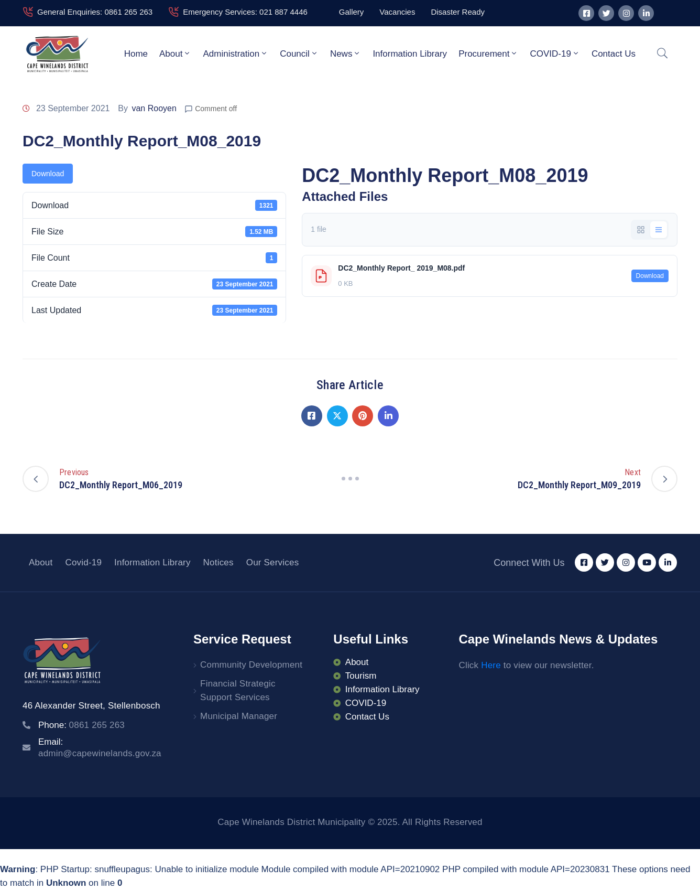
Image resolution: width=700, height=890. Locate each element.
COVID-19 (554, 53)
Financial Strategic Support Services (238, 690)
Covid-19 (83, 562)
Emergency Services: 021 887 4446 (245, 11)
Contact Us (614, 54)
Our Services (272, 562)
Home (136, 54)
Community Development (251, 665)
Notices (218, 562)
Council (299, 53)
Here (491, 665)
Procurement (488, 53)
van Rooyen (154, 108)
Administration (235, 53)
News (346, 53)
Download (47, 173)
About (175, 53)
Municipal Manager (238, 716)
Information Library (410, 54)
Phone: (81, 725)
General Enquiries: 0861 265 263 (94, 11)
